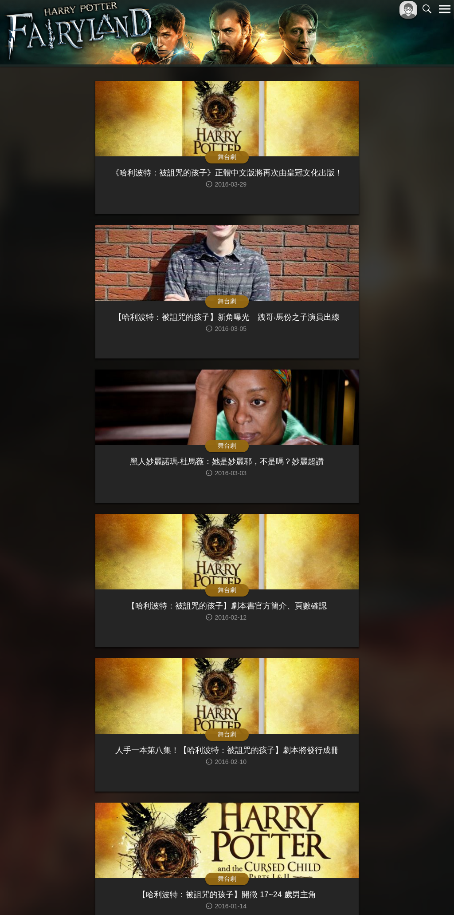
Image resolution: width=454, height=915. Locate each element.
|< (151, 822)
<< (167, 822)
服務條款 (367, 893)
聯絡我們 (430, 893)
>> (286, 822)
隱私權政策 (398, 893)
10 (269, 822)
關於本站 (338, 893)
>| (303, 822)
